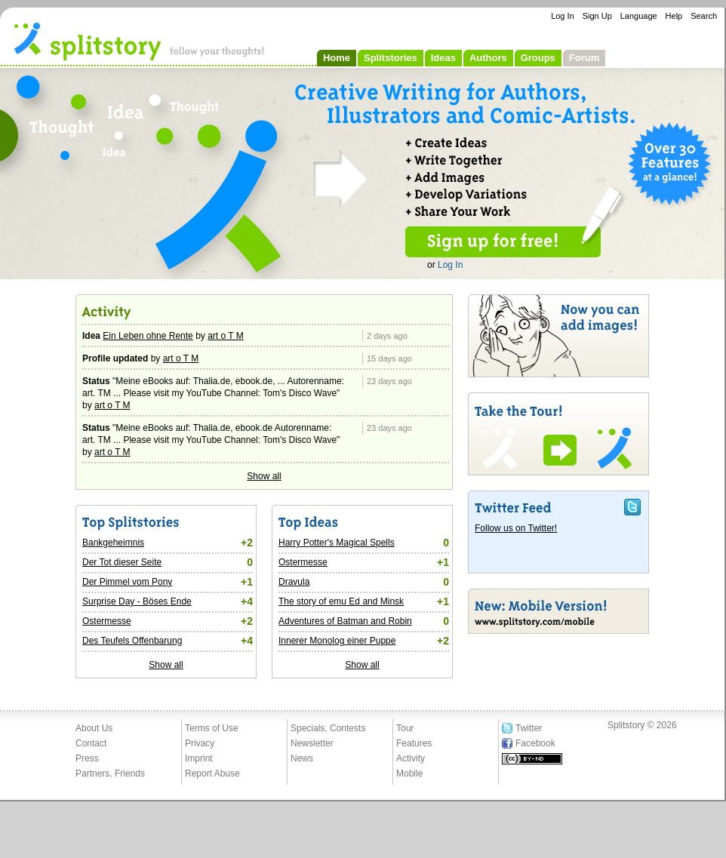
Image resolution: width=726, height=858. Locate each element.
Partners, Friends (110, 773)
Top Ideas (362, 523)
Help (674, 15)
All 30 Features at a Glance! (671, 166)
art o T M (226, 336)
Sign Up (597, 15)
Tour (405, 728)
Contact (90, 743)
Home (336, 57)
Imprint (199, 758)
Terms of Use (211, 728)
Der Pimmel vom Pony (127, 582)
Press (87, 758)
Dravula (293, 582)
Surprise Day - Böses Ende (137, 601)
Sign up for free (503, 241)
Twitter (528, 728)
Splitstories (390, 57)
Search (704, 15)
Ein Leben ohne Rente (147, 336)
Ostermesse (106, 621)
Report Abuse (212, 773)
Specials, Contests (328, 728)
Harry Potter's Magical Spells (336, 542)
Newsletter (312, 743)
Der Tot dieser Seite (122, 562)
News (302, 758)
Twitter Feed (558, 507)
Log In (562, 15)
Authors (488, 57)
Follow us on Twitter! (516, 528)
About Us (93, 728)
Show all (264, 476)
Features (414, 743)
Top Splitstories (166, 523)
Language (638, 15)
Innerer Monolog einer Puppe (336, 640)
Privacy (199, 743)
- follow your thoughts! (140, 40)
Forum (584, 57)
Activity (166, 312)
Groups (538, 57)
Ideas (443, 57)
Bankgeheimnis (113, 542)
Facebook (535, 743)
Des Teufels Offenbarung (132, 640)
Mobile (409, 773)
